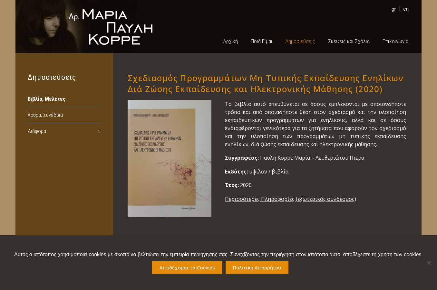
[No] (429, 262)
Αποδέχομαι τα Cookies (187, 267)
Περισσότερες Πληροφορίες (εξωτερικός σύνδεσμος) (290, 198)
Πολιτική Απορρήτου (257, 267)
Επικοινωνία (395, 41)
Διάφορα (37, 131)
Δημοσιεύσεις (300, 41)
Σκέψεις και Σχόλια (349, 41)
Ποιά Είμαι (261, 41)
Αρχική (230, 41)
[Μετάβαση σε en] (404, 8)
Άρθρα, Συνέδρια (45, 115)
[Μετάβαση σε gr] (392, 8)
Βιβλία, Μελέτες (46, 99)
